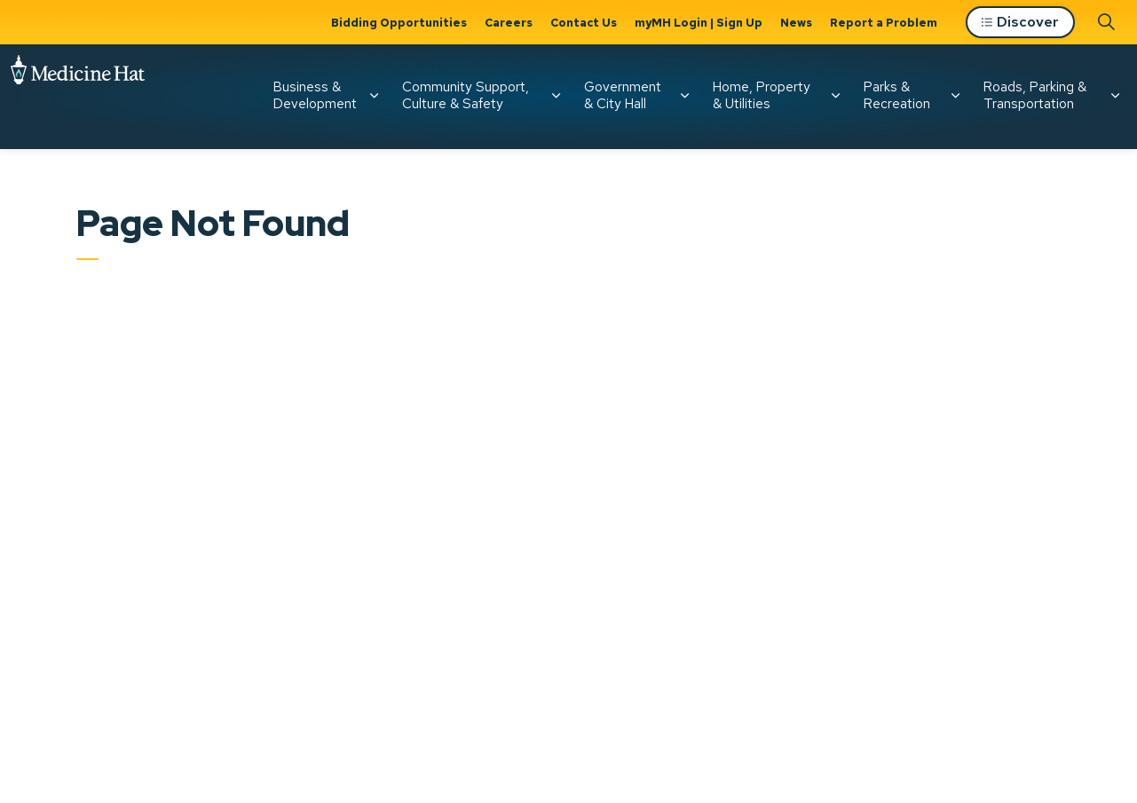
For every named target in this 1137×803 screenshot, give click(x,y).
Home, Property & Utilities (761, 95)
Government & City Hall (622, 95)
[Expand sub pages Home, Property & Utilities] (835, 95)
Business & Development (315, 95)
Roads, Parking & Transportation (1034, 95)
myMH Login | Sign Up (698, 22)
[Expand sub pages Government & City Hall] (684, 95)
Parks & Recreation (897, 95)
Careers (509, 22)
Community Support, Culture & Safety (465, 95)
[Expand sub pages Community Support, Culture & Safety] (556, 95)
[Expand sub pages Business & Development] (374, 95)
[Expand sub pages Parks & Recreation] (955, 95)
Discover (1020, 22)
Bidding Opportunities (399, 22)
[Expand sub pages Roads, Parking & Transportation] (1115, 95)
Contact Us (583, 22)
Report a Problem (883, 22)
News (796, 22)
